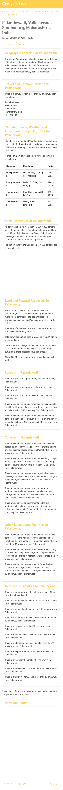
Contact (53, 784)
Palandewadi (11, 15)
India (13, 11)
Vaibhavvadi (52, 11)
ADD (20, 44)
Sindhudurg (38, 11)
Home (5, 11)
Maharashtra (24, 11)
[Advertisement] (31, 271)
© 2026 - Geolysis (15, 784)
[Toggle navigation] (57, 3)
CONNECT (8, 44)
